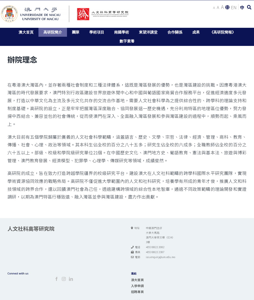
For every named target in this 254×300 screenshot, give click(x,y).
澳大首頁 (137, 279)
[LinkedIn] (71, 279)
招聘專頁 (137, 291)
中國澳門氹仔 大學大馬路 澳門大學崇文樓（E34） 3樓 (160, 235)
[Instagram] (64, 279)
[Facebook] (57, 279)
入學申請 (137, 285)
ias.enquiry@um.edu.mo (160, 257)
